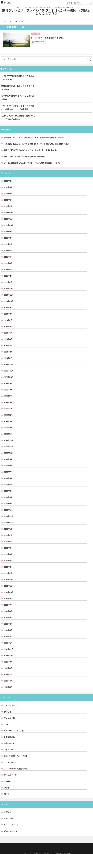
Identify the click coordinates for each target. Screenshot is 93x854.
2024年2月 (8, 344)
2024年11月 (9, 287)
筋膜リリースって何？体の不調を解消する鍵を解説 (25, 148)
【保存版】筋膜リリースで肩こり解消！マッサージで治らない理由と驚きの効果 (36, 136)
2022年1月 (8, 502)
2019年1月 (8, 635)
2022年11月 (9, 439)
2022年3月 (8, 489)
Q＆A (6, 716)
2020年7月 (8, 527)
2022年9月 (8, 451)
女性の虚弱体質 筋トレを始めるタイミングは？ (27, 88)
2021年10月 (9, 521)
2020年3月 (8, 552)
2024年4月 (8, 331)
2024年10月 (9, 293)
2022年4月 (8, 483)
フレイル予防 (36, 35)
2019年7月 (8, 597)
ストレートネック (11, 697)
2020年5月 (8, 540)
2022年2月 (8, 496)
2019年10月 (9, 584)
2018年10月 (9, 647)
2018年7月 (8, 666)
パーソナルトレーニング (14, 723)
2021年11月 (9, 515)
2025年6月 (8, 242)
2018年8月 (8, 660)
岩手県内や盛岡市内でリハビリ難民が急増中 (24, 95)
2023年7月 (8, 388)
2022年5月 (8, 477)
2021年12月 (9, 508)
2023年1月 (8, 426)
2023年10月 (9, 369)
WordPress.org (10, 823)
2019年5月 (8, 609)
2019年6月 (8, 603)
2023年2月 (8, 420)
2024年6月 (8, 318)
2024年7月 (8, 312)
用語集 (6, 779)
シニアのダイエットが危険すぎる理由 (53, 39)
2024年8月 (8, 306)
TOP (24, 845)
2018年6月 (8, 673)
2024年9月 (8, 299)
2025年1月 (8, 274)
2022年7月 (8, 464)
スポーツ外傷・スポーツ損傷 (15, 748)
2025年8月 (8, 230)
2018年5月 (8, 679)
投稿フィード (9, 810)
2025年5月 (8, 249)
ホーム (7, 22)
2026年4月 (8, 179)
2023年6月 (8, 394)
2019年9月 (8, 590)
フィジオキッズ (10, 767)
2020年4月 (8, 546)
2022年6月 (8, 470)
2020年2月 (8, 559)
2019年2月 (8, 628)
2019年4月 (8, 616)
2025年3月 (8, 261)
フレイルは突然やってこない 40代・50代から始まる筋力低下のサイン (32, 155)
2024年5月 (8, 325)
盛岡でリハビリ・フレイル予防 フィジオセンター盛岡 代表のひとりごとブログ (46, 12)
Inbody (7, 773)
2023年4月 (8, 407)
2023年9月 (8, 375)
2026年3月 (8, 186)
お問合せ (58, 845)
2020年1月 (8, 565)
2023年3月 (8, 413)
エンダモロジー (10, 754)
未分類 (6, 786)
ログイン (7, 804)
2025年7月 (8, 236)
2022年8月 (8, 458)
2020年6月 (8, 533)
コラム (31, 845)
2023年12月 (9, 356)
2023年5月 (8, 401)
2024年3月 (8, 337)
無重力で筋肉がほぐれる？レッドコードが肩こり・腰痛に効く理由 (31, 142)
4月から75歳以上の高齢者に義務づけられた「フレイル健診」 (33, 111)
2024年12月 (9, 280)
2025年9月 (8, 223)
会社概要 (67, 845)
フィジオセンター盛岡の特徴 (15, 760)
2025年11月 (9, 211)
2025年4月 (8, 255)
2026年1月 (8, 198)
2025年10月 (9, 217)
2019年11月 (9, 578)
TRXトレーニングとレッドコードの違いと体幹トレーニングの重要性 (33, 103)
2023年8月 (8, 382)
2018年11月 (9, 641)
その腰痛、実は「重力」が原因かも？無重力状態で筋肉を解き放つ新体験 (34, 129)
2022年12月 (9, 432)
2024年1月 (8, 350)
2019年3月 (8, 622)
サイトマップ (48, 845)
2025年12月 (9, 204)
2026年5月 (8, 173)
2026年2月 (8, 192)
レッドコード (9, 742)
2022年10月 (9, 445)
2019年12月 (9, 571)
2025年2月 (8, 268)
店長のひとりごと (11, 735)
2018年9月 (8, 654)
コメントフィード (11, 817)
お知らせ (7, 704)
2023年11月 (9, 363)
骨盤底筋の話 (9, 729)
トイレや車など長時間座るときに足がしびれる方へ (28, 82)
